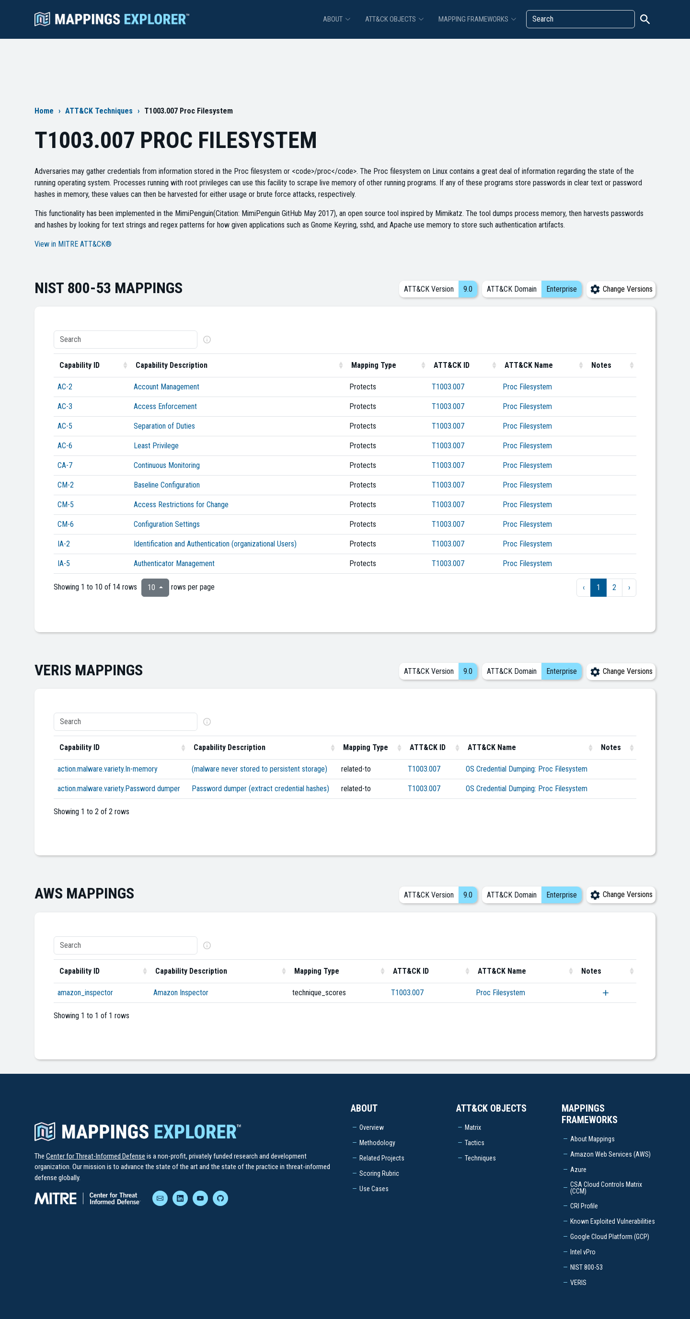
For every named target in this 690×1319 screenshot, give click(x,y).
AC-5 (65, 426)
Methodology (377, 1142)
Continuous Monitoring (167, 465)
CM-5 (66, 504)
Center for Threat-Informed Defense (95, 1156)
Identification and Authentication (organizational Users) (215, 543)
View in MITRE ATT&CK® (73, 244)
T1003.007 (448, 386)
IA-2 (64, 543)
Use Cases (374, 1188)
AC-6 (65, 445)
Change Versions (621, 289)
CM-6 (66, 524)
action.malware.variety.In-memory (108, 768)
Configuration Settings (167, 524)
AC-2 (65, 386)
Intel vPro (583, 1252)
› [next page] (629, 587)
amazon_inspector (85, 992)
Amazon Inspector (180, 992)
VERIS (578, 1282)
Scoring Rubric (379, 1173)
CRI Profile (584, 1206)
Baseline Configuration (167, 484)
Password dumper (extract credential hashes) (260, 788)
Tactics (474, 1142)
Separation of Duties (164, 426)
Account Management (166, 386)
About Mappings (592, 1139)
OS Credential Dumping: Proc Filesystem (526, 768)
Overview (371, 1127)
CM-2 (66, 484)
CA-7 (65, 465)
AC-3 (65, 406)
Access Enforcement (165, 406)
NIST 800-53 (586, 1267)
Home (44, 110)
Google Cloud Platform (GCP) (609, 1236)
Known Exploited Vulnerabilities (612, 1221)
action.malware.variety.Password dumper (119, 788)
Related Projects (381, 1158)
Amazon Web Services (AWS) (610, 1154)
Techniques (480, 1158)
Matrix (473, 1127)
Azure (578, 1169)
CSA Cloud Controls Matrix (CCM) (606, 1187)
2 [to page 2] (614, 587)
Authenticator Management (174, 563)
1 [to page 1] (598, 587)
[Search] (580, 19)
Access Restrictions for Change (181, 504)
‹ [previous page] (584, 587)
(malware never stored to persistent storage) (259, 768)
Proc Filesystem (527, 386)
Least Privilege (156, 445)
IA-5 (64, 563)
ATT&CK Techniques (99, 110)
